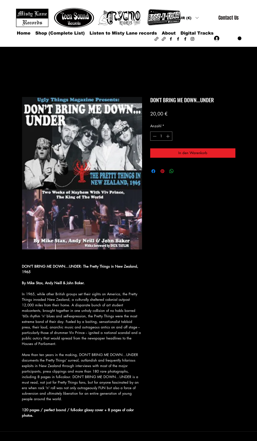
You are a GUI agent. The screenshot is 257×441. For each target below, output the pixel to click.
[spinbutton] (161, 136)
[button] (187, 17)
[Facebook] (170, 38)
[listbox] (187, 17)
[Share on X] (181, 171)
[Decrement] (154, 136)
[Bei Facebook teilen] (153, 171)
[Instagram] (192, 38)
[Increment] (168, 136)
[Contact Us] (228, 17)
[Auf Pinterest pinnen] (162, 171)
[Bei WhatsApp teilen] (171, 171)
